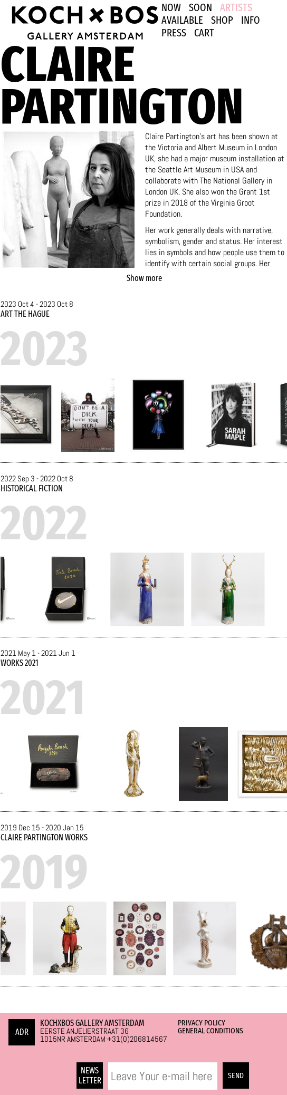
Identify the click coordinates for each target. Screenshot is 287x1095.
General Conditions (210, 1030)
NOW (171, 7)
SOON (200, 7)
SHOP (222, 20)
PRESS (173, 32)
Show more (144, 278)
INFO (250, 20)
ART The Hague (25, 314)
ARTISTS (236, 7)
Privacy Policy (201, 1023)
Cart (204, 32)
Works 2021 (20, 663)
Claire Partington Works (44, 837)
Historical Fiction (32, 488)
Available (182, 20)
